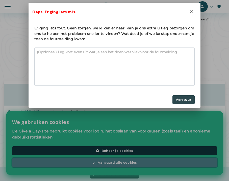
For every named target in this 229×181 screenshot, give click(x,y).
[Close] (192, 11)
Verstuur (183, 100)
